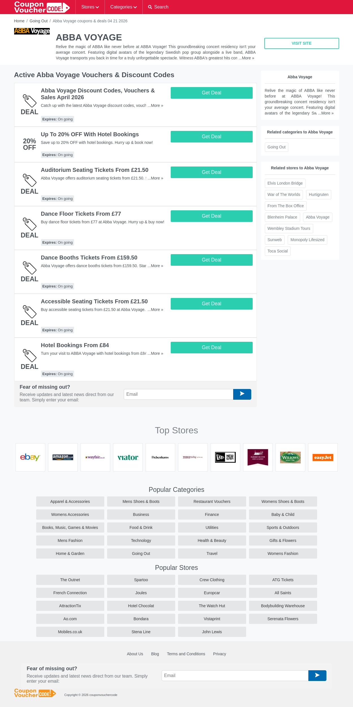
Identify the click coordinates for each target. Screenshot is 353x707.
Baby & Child (283, 514)
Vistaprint (212, 619)
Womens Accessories (70, 514)
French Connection (70, 593)
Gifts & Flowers (283, 540)
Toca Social (278, 251)
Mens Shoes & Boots (141, 501)
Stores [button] (87, 7)
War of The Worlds (284, 194)
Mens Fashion (70, 540)
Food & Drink (141, 527)
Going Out (39, 21)
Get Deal (211, 93)
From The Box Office (286, 206)
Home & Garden (70, 553)
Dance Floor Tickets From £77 (81, 214)
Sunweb (275, 239)
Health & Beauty (212, 540)
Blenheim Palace (282, 217)
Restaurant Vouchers (212, 501)
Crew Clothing (212, 580)
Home (19, 21)
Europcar (212, 593)
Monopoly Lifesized (307, 239)
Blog (155, 654)
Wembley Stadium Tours (289, 228)
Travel (212, 553)
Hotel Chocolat (141, 606)
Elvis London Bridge (285, 183)
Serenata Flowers (282, 619)
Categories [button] (121, 7)
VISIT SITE (301, 43)
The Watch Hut (212, 606)
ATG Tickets (282, 580)
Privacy (219, 654)
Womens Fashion (283, 553)
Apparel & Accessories (70, 501)
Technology (141, 540)
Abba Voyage (317, 217)
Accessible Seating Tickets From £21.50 (94, 301)
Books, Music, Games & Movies (70, 527)
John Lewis (212, 632)
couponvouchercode (103, 695)
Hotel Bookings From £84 (75, 345)
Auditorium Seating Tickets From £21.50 (95, 170)
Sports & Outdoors (283, 527)
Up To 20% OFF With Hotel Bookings (90, 134)
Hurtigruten (318, 194)
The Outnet (70, 580)
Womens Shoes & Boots (282, 501)
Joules (141, 593)
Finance (212, 514)
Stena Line (141, 632)
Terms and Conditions (186, 654)
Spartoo (141, 580)
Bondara (141, 619)
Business (141, 514)
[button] (158, 7)
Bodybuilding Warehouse (283, 606)
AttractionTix (70, 606)
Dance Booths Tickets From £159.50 (89, 257)
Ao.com (70, 619)
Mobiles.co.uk (70, 632)
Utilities (211, 527)
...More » (246, 58)
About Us (135, 654)
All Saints (283, 593)
